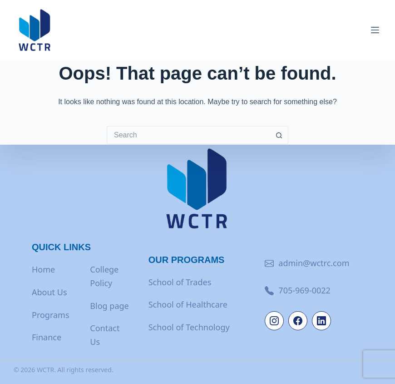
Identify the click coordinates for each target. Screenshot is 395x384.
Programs (50, 314)
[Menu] (375, 30)
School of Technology (189, 327)
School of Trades (180, 282)
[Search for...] (188, 135)
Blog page (109, 305)
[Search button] (279, 135)
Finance (46, 337)
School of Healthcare (187, 304)
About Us (49, 292)
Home (43, 269)
